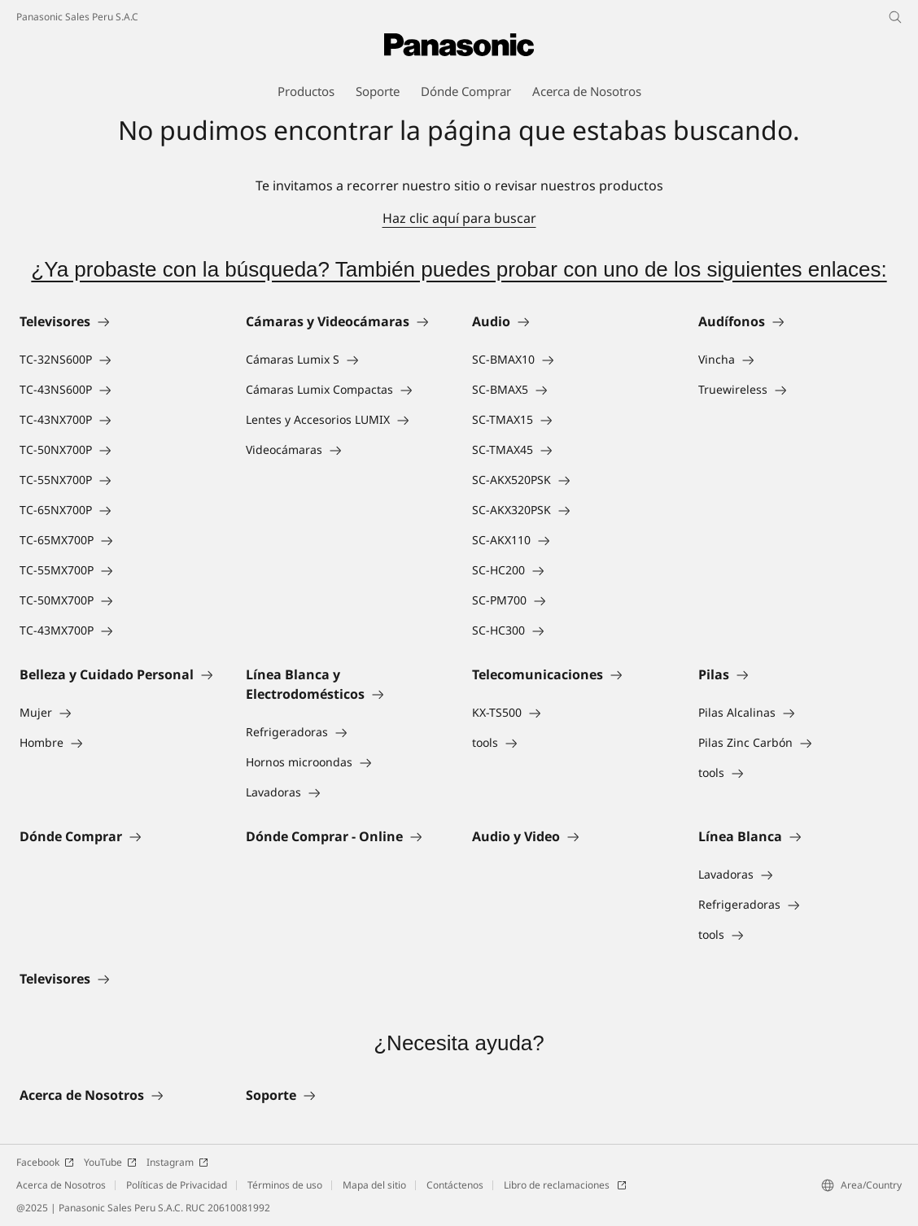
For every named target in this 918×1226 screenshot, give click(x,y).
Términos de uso (284, 1185)
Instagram (177, 1162)
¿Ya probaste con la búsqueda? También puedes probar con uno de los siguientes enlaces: (458, 269)
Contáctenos (454, 1185)
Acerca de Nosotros (61, 1185)
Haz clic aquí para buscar (459, 218)
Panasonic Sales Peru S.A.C (77, 17)
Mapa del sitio (374, 1185)
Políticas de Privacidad (176, 1185)
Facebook (45, 1162)
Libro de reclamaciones (565, 1185)
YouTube (110, 1162)
